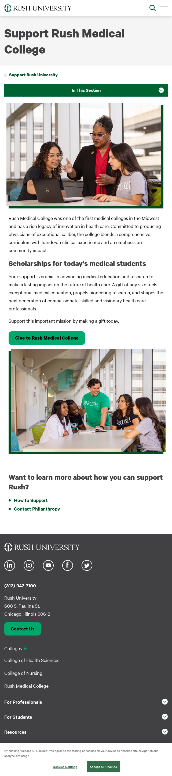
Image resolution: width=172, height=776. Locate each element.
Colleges (13, 648)
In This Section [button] (86, 90)
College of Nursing (23, 673)
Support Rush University (33, 75)
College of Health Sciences (31, 660)
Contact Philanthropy (37, 508)
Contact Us (23, 628)
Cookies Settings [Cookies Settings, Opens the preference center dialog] (65, 770)
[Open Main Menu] (164, 8)
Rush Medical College (26, 686)
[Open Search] (152, 8)
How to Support (31, 500)
